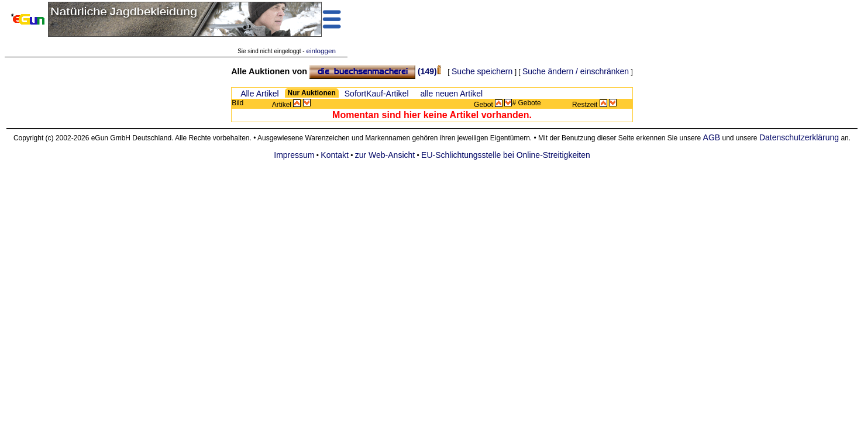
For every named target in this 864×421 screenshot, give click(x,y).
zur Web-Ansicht (385, 155)
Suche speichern (482, 71)
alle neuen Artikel (452, 93)
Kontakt (334, 155)
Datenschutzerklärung (799, 137)
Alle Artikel (259, 93)
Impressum (294, 155)
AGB (712, 137)
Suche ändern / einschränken (575, 71)
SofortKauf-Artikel (377, 93)
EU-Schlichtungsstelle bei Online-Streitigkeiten (505, 155)
